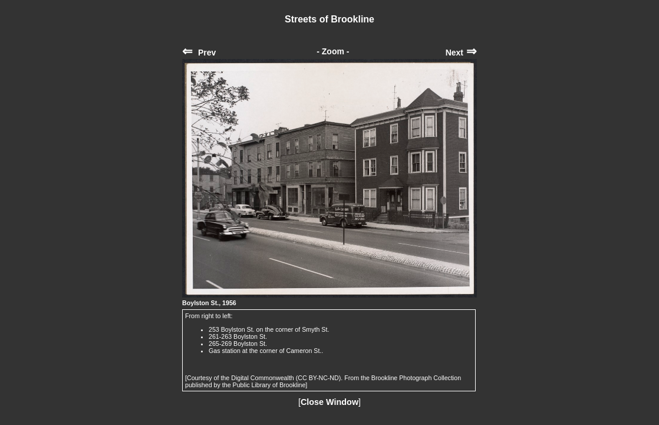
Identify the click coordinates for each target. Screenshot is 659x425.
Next (461, 52)
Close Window (329, 402)
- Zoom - (333, 51)
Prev (199, 52)
